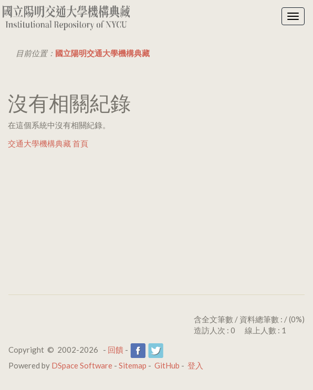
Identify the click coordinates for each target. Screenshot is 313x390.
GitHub (167, 365)
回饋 (115, 349)
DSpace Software (81, 365)
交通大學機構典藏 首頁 (48, 143)
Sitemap (133, 365)
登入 (195, 365)
